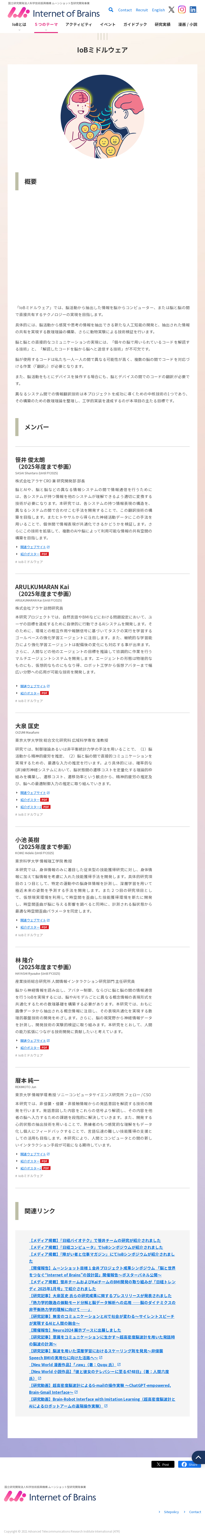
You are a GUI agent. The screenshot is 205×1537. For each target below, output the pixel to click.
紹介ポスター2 (30, 807)
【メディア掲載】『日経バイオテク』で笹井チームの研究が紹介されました (95, 1240)
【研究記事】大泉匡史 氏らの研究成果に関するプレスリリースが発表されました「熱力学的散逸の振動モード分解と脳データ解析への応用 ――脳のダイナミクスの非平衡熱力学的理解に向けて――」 (102, 1302)
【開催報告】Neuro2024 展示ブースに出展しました (75, 1330)
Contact (125, 9)
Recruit (142, 9)
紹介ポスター (30, 554)
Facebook (189, 1466)
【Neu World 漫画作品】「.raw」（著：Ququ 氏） (72, 1364)
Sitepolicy (171, 1511)
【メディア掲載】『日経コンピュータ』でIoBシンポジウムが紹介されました (96, 1247)
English (158, 9)
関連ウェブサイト (33, 547)
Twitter (162, 1466)
